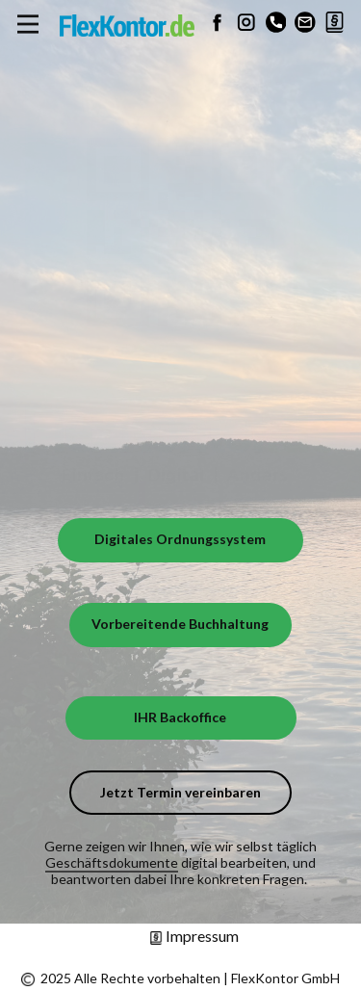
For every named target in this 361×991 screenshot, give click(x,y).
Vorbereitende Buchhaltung (180, 623)
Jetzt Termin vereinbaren (180, 792)
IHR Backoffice (180, 717)
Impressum (194, 935)
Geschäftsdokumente (111, 862)
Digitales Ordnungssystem (180, 539)
